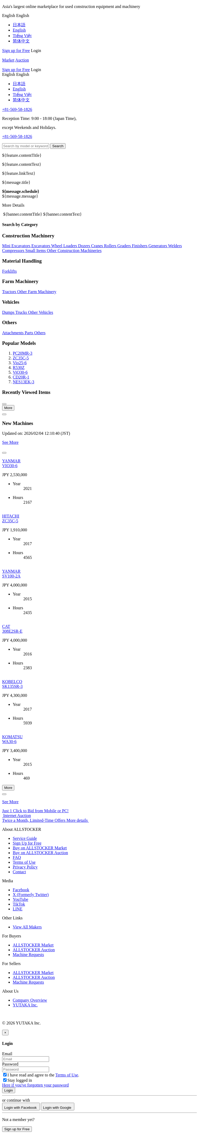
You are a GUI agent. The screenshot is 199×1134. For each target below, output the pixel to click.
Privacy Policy (25, 867)
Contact (19, 872)
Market (8, 60)
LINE (17, 909)
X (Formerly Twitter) (31, 894)
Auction (22, 60)
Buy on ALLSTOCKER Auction (40, 852)
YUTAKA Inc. (25, 1005)
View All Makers (27, 927)
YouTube (20, 899)
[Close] (5, 1032)
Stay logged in (17, 1080)
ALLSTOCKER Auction (34, 950)
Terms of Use (24, 862)
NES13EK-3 (23, 382)
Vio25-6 (20, 362)
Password (10, 1064)
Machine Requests (28, 954)
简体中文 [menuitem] (21, 41)
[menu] (9, 15)
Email (7, 1054)
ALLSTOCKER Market (33, 945)
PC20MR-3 (22, 353)
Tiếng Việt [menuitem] (22, 35)
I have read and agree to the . (41, 1075)
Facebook (21, 890)
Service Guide (25, 838)
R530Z (18, 367)
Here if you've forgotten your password (35, 1085)
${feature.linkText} (18, 173)
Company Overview (30, 1000)
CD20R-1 (21, 377)
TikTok (19, 904)
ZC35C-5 (21, 358)
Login (36, 50)
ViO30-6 (20, 372)
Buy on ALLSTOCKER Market (40, 848)
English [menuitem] (19, 30)
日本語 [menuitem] (19, 25)
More (8, 408)
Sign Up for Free (27, 843)
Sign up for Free (16, 50)
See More (10, 442)
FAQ (17, 857)
